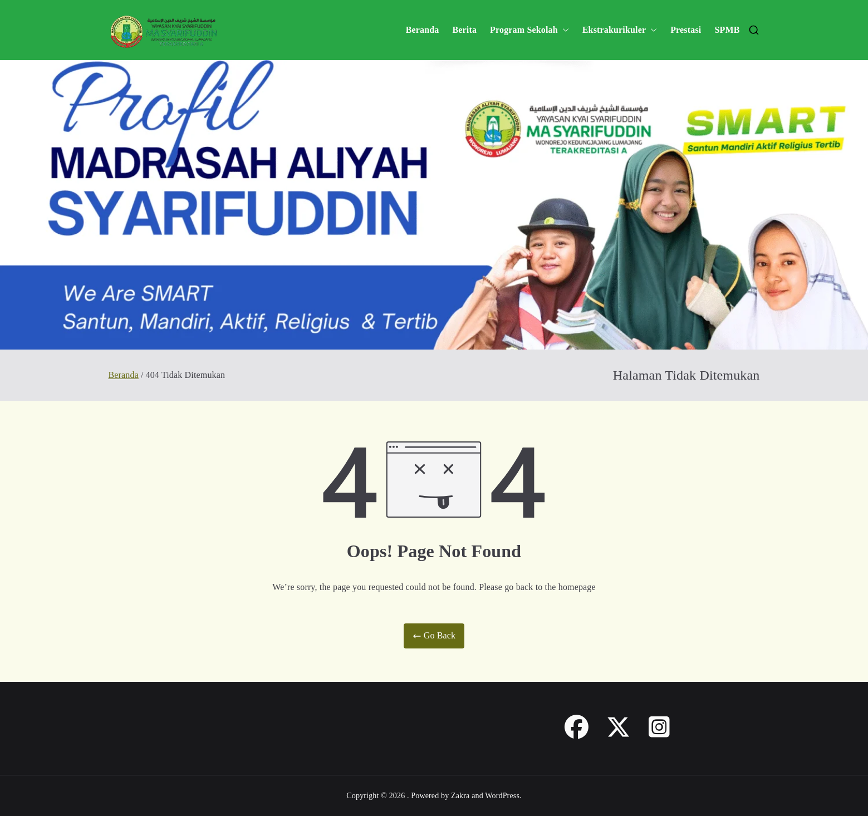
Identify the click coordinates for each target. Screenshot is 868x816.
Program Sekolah (529, 30)
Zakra (460, 796)
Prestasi (685, 30)
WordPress (502, 796)
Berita (464, 30)
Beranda (422, 30)
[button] (563, 30)
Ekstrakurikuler (619, 30)
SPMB (726, 30)
